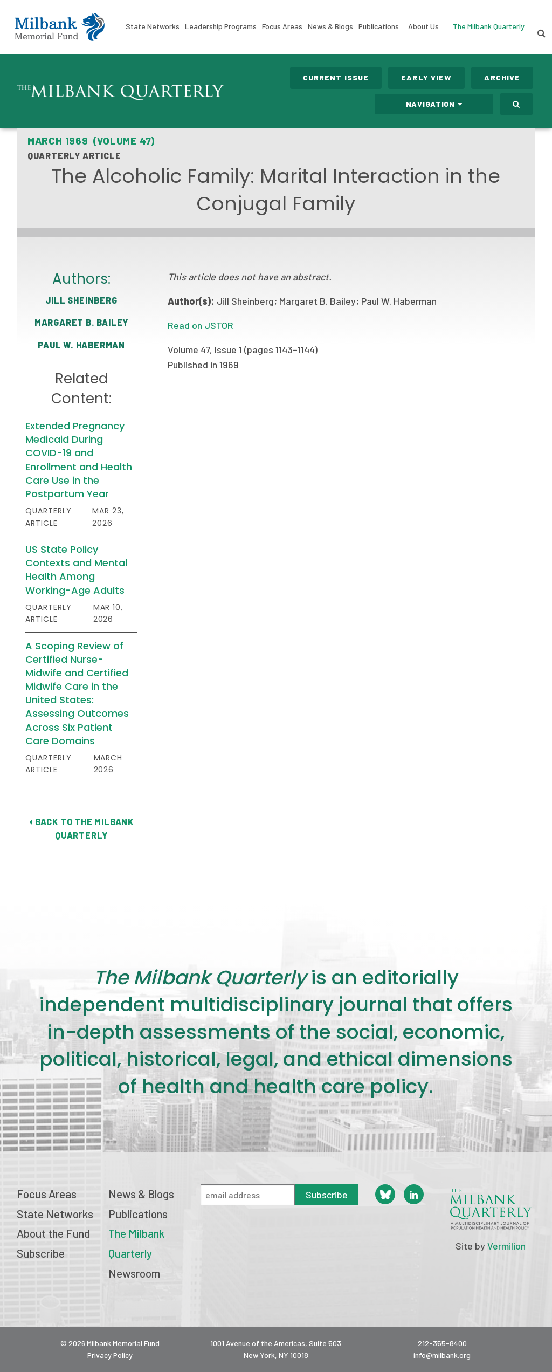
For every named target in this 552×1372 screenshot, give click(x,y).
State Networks (153, 26)
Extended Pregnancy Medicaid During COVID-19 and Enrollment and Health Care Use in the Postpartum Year (78, 459)
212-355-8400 (442, 1343)
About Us (423, 26)
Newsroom (134, 1273)
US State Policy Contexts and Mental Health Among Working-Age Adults (76, 570)
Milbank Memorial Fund (60, 27)
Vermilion (506, 1246)
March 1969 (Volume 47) (91, 141)
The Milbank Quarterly (489, 26)
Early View (426, 77)
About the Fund (53, 1233)
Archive (502, 77)
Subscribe (41, 1253)
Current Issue (336, 77)
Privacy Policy (110, 1355)
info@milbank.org (442, 1355)
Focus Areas (282, 26)
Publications (378, 26)
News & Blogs (330, 26)
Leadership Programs (221, 26)
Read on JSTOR (200, 325)
